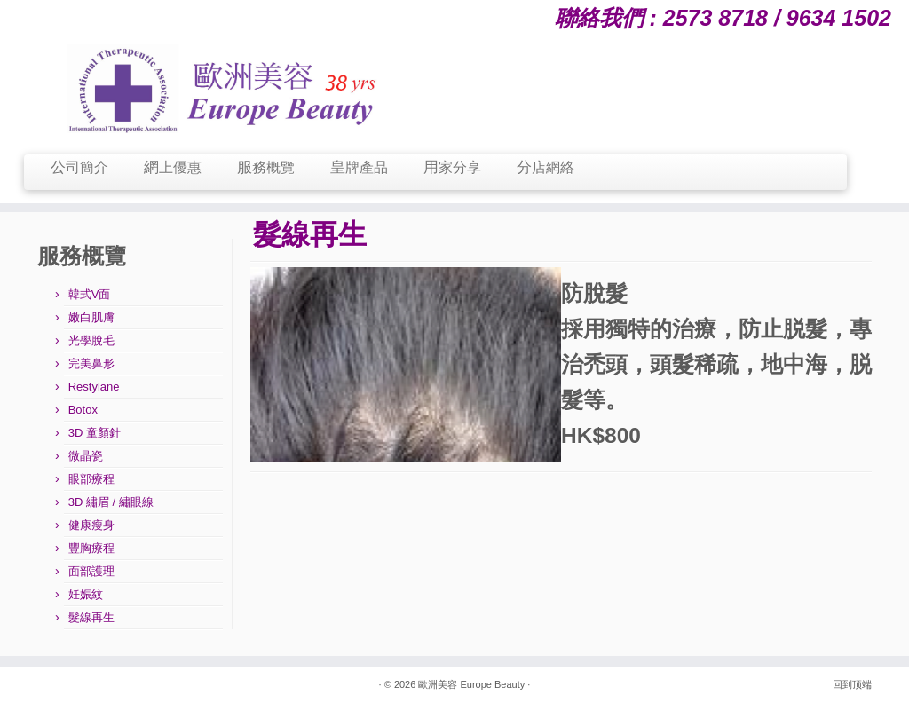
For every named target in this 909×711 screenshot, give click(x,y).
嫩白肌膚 (91, 317)
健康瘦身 (91, 525)
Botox (83, 409)
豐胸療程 (91, 548)
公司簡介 (79, 167)
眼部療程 (91, 479)
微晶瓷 (85, 455)
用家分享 (452, 167)
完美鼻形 (91, 363)
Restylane (94, 386)
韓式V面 (89, 294)
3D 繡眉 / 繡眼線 (111, 502)
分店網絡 (545, 167)
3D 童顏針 (94, 432)
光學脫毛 (91, 340)
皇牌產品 (359, 167)
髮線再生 (91, 617)
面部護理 (91, 571)
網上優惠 (173, 167)
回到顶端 (852, 684)
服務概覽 (266, 167)
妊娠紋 (85, 594)
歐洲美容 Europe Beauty (471, 684)
